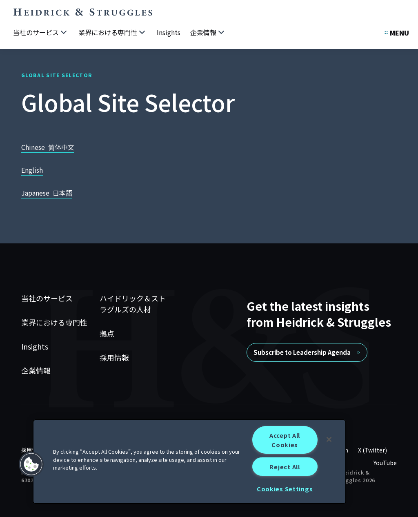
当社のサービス (47, 298)
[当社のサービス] (41, 32)
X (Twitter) (372, 450)
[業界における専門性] (112, 32)
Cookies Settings (285, 488)
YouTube (385, 463)
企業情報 (36, 370)
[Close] (329, 439)
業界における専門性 (54, 322)
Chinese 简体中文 (47, 147)
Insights (34, 346)
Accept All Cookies (284, 440)
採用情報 (114, 357)
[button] (31, 464)
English (32, 170)
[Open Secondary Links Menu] (397, 33)
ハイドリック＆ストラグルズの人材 (133, 303)
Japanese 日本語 (46, 193)
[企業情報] (208, 32)
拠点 (107, 333)
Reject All (284, 466)
